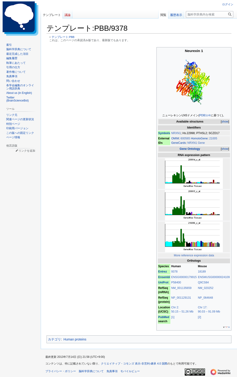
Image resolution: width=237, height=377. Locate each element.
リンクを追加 (27, 150)
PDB (202, 115)
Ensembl (164, 277)
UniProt (163, 282)
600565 (186, 138)
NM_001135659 (181, 288)
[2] (199, 317)
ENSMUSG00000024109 (214, 277)
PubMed (163, 317)
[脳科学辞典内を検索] (209, 14)
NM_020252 (205, 288)
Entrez (162, 271)
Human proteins (74, 339)
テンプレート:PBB (63, 36)
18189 (202, 271)
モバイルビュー (130, 371)
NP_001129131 (181, 297)
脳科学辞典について (91, 371)
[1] (173, 317)
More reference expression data (194, 255)
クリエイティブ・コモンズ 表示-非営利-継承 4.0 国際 (134, 363)
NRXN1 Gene (196, 142)
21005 (213, 138)
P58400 (176, 282)
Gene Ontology (190, 148)
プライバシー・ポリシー (60, 371)
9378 (174, 271)
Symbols (164, 133)
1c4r (208, 115)
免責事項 (112, 371)
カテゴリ (54, 339)
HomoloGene (199, 138)
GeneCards (178, 142)
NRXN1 (176, 133)
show (224, 121)
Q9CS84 (203, 282)
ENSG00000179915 (184, 277)
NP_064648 (205, 297)
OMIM (175, 138)
